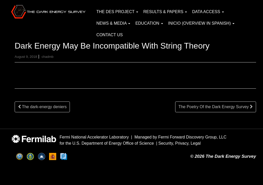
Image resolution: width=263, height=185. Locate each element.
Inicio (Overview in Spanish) (201, 23)
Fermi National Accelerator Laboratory (94, 137)
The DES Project (117, 12)
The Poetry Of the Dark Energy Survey (216, 107)
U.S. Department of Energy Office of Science (113, 143)
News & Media (113, 23)
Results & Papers (165, 12)
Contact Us (109, 35)
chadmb (47, 57)
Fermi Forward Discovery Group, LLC (192, 137)
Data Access (208, 12)
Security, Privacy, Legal (179, 143)
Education (149, 23)
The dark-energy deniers (42, 107)
